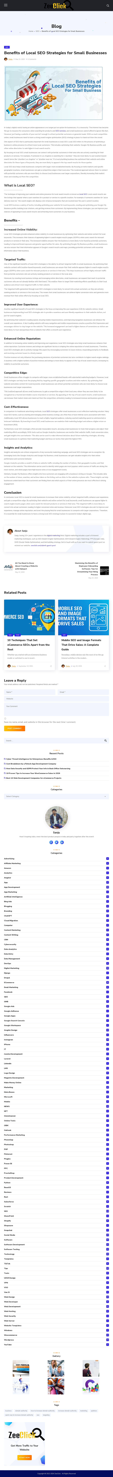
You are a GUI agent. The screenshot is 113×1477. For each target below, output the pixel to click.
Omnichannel (10, 1116)
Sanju (10, 59)
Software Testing (12, 1249)
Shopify (7, 1221)
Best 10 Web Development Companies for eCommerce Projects (33, 778)
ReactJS (7, 1187)
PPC (6, 1168)
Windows (8, 1330)
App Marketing (10, 892)
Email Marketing (11, 987)
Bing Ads (8, 901)
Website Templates (12, 1325)
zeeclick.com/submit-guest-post (43, 545)
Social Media (9, 1235)
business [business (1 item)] (8, 1411)
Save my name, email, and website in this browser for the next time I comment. (40, 722)
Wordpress (9, 1340)
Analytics (8, 873)
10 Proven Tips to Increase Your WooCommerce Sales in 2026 (33, 773)
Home (31, 31)
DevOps (7, 963)
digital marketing (53, 535)
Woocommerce (10, 1335)
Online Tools (9, 1121)
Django (7, 973)
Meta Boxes (9, 1092)
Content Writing (11, 935)
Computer (8, 925)
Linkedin (7, 1063)
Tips (17, 635)
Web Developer (11, 1302)
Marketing (8, 1087)
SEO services (61, 131)
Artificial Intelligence (13, 897)
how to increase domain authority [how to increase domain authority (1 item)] (43, 1411)
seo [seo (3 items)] (38, 1415)
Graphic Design (10, 1030)
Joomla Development (13, 1054)
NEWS (7, 1106)
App (6, 882)
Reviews (7, 1192)
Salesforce (9, 1202)
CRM (6, 939)
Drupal (7, 978)
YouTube (8, 1344)
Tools (6, 1273)
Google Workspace (12, 1025)
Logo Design (9, 1073)
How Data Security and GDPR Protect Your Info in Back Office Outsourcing (38, 768)
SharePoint (9, 1216)
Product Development (13, 1178)
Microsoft (8, 1097)
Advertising (9, 858)
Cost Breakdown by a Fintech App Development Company (31, 764)
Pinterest (8, 1154)
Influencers (9, 1035)
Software (8, 1240)
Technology (9, 1254)
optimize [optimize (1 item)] (94, 1411)
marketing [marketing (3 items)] (83, 1411)
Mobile (7, 1101)
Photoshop (9, 1144)
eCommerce (9, 982)
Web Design (9, 1297)
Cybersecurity (10, 944)
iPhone (7, 1044)
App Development (12, 887)
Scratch (7, 1206)
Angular (7, 878)
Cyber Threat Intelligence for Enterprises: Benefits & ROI (31, 759)
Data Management (12, 959)
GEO (6, 997)
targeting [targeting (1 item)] (46, 1415)
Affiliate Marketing (12, 863)
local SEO (83, 194)
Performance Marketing (14, 1135)
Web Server (9, 1321)
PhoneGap (8, 1140)
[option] (29, 635)
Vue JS (7, 1292)
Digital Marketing (11, 968)
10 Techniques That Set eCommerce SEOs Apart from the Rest (28, 644)
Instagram (8, 1040)
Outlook (7, 1130)
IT (5, 1049)
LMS (6, 1068)
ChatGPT (8, 916)
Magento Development (14, 1078)
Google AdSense (11, 1011)
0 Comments (32, 59)
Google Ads (9, 1006)
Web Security (10, 1316)
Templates (9, 1259)
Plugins (7, 1159)
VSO (6, 1287)
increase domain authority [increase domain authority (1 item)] (67, 1411)
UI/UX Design (9, 1278)
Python (7, 1182)
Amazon (7, 868)
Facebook (8, 992)
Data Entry (8, 954)
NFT (6, 1111)
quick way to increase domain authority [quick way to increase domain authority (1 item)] (19, 1415)
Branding (8, 911)
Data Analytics (10, 949)
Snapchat (8, 1230)
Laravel (7, 1059)
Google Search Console (14, 1020)
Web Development (12, 1306)
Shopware (8, 1225)
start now (24, 1457)
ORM (6, 1125)
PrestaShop (9, 1173)
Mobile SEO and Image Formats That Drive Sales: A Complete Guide (81, 644)
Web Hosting (9, 1311)
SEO (37, 31)
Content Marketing (12, 930)
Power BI (8, 1163)
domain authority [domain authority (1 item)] (21, 1411)
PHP (6, 1149)
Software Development (14, 1244)
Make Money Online (12, 1082)
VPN (6, 1283)
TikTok (7, 1263)
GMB (6, 1001)
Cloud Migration (11, 920)
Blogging (8, 906)
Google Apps (9, 1016)
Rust (6, 1197)
